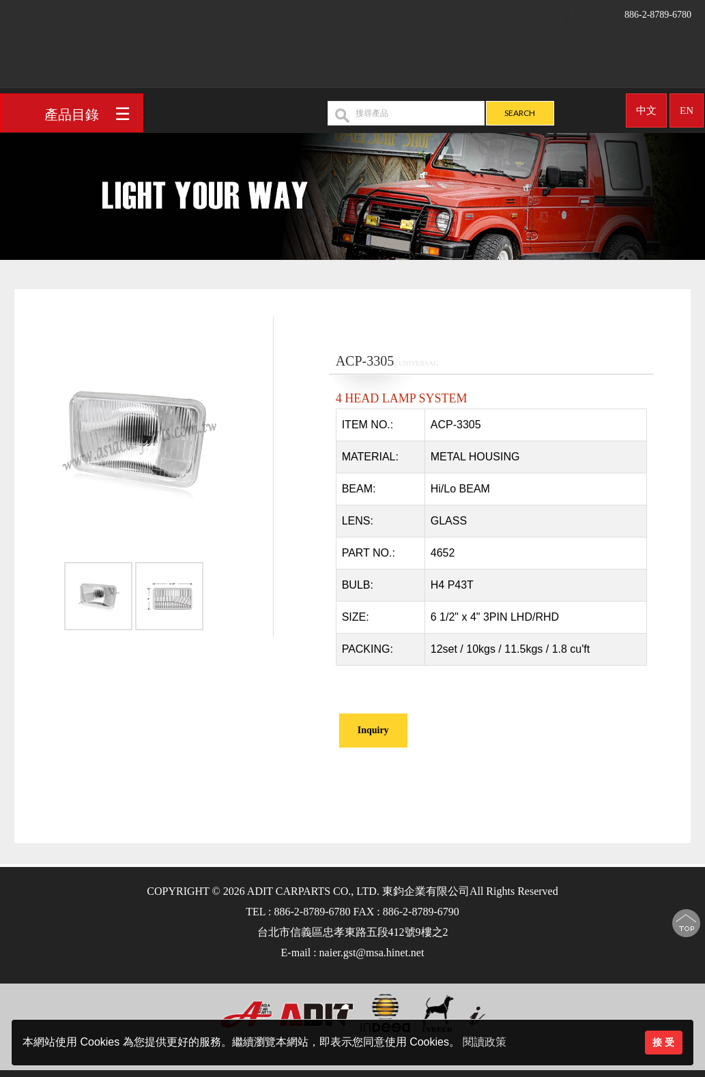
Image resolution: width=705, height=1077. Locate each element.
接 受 (663, 1042)
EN (686, 105)
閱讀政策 (484, 1042)
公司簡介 (323, 62)
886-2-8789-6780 (623, 9)
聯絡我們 (611, 62)
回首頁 (263, 62)
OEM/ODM (472, 62)
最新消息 (545, 62)
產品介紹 (390, 62)
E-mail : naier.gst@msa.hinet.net (353, 952)
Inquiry (373, 730)
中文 (646, 105)
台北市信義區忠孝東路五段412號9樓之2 (352, 932)
